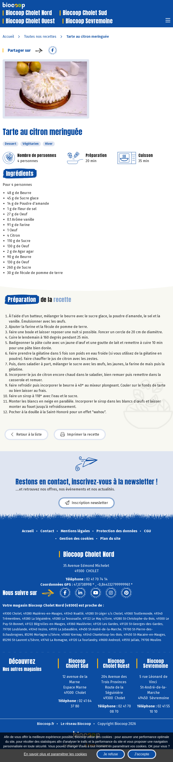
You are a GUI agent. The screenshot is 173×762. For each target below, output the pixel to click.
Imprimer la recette (79, 434)
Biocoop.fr (45, 724)
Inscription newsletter (86, 503)
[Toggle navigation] (167, 21)
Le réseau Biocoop (76, 724)
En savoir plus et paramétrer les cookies (55, 754)
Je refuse (110, 754)
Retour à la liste (26, 434)
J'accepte (141, 754)
